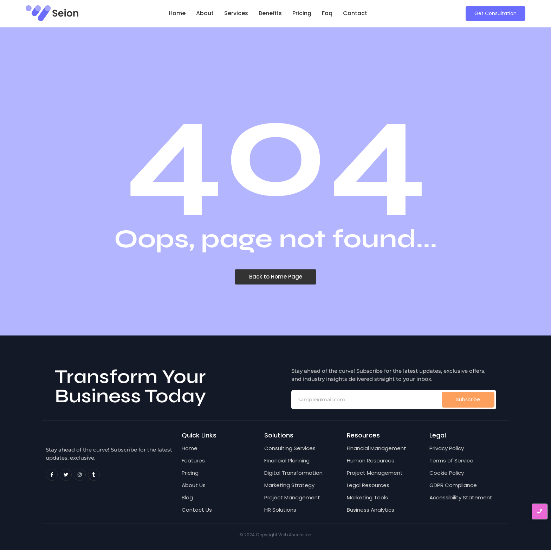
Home (177, 13)
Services (236, 13)
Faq (327, 13)
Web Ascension (294, 535)
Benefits (270, 13)
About (205, 13)
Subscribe (468, 399)
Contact (355, 13)
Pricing (301, 13)
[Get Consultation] (495, 13)
